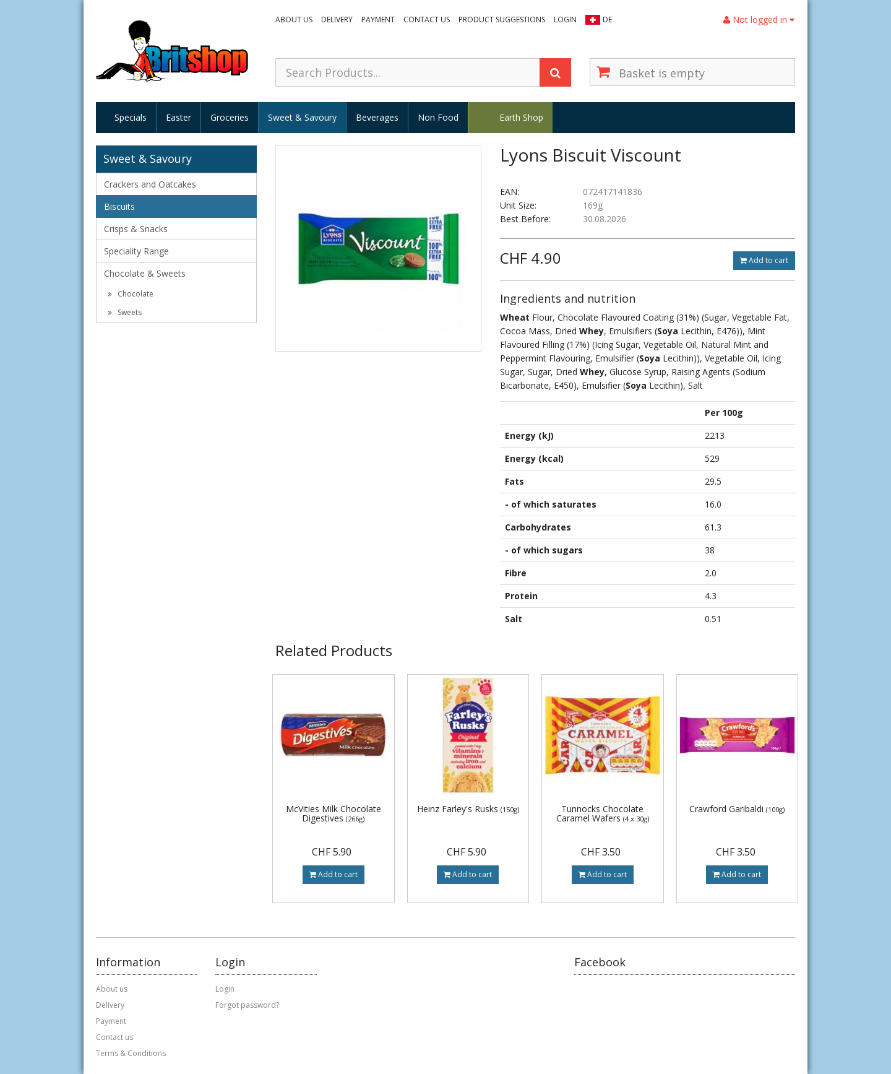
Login (565, 19)
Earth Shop (521, 117)
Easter (178, 117)
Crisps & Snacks (136, 229)
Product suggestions (501, 19)
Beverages (377, 117)
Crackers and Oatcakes (150, 184)
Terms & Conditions (131, 1053)
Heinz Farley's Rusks (468, 809)
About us (293, 19)
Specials (130, 117)
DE (607, 19)
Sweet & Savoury (302, 117)
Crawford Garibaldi (737, 809)
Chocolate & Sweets (145, 273)
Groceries (229, 117)
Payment (378, 19)
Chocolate (130, 293)
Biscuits (119, 206)
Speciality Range (136, 251)
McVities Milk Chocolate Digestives (333, 813)
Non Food (438, 117)
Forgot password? (247, 1005)
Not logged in (758, 19)
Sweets (125, 312)
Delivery (337, 19)
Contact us (426, 19)
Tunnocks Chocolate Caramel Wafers (602, 813)
